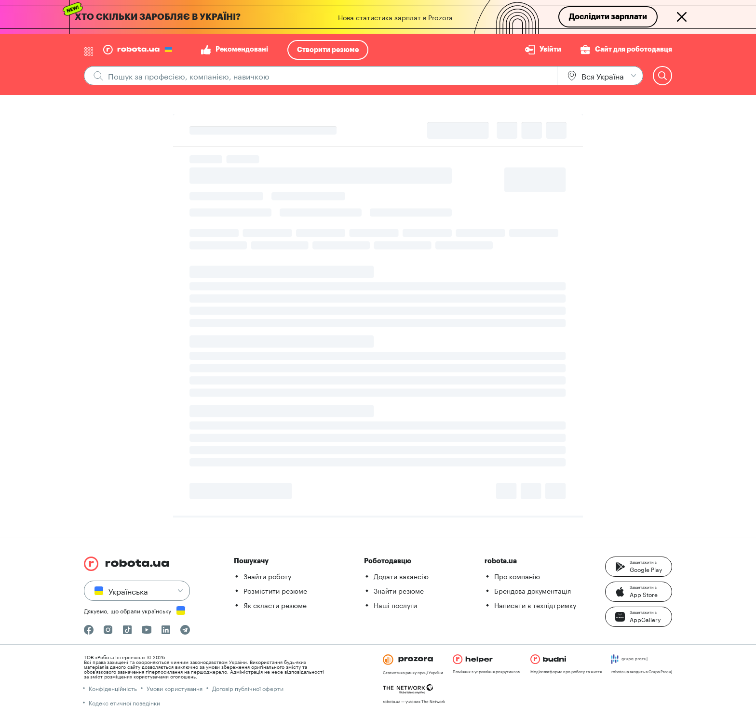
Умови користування (174, 687)
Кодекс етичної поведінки (124, 702)
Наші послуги (395, 604)
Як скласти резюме (275, 604)
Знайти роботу (267, 576)
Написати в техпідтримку (535, 604)
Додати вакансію (401, 576)
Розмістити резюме (275, 590)
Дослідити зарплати (608, 17)
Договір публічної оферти (248, 687)
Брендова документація (532, 590)
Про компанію (517, 576)
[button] (638, 567)
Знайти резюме (399, 590)
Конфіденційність (113, 687)
